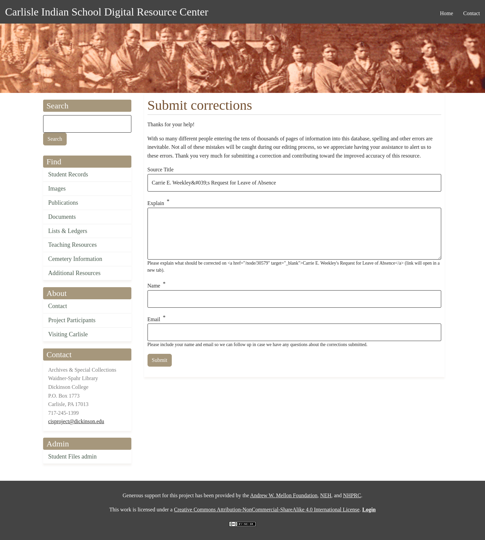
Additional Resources (74, 273)
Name (154, 286)
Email (154, 319)
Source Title (161, 169)
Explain (156, 203)
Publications (63, 202)
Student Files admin (72, 456)
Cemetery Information (75, 259)
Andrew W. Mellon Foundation (284, 495)
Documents (62, 216)
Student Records (68, 174)
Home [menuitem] (446, 13)
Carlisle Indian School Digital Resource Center (106, 12)
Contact (57, 306)
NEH (325, 495)
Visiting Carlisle (68, 334)
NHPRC (352, 495)
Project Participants (71, 320)
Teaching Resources (72, 244)
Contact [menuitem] (471, 13)
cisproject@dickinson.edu (76, 421)
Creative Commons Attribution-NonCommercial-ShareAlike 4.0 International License (266, 509)
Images (57, 188)
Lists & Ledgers (67, 231)
